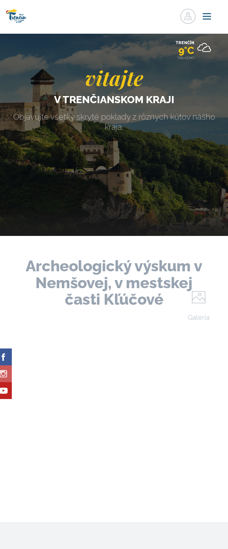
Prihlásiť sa (172, 14)
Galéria (198, 317)
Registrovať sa (158, 14)
